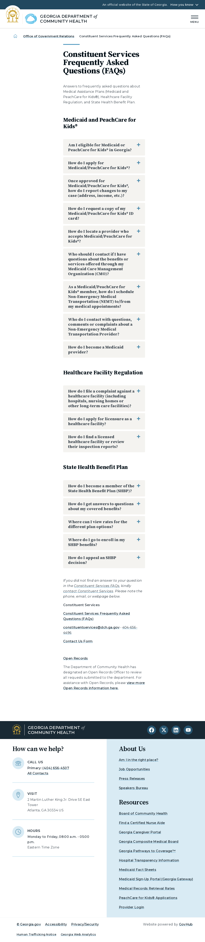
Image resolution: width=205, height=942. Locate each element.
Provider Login (131, 907)
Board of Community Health (143, 813)
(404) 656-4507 (55, 768)
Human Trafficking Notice (36, 934)
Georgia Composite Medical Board (149, 842)
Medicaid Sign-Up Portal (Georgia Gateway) (156, 879)
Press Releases (132, 779)
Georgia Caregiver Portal (140, 832)
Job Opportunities (134, 769)
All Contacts (38, 773)
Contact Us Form (78, 641)
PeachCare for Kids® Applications (148, 898)
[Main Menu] (194, 18)
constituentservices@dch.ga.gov (91, 627)
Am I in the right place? (138, 760)
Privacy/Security (85, 924)
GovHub (186, 924)
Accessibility (56, 924)
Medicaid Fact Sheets (137, 870)
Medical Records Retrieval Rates (147, 888)
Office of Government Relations (48, 36)
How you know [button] (181, 4)
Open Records (75, 658)
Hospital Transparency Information (149, 860)
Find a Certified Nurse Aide (142, 823)
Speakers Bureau (133, 788)
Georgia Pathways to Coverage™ (147, 851)
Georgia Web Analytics (78, 934)
